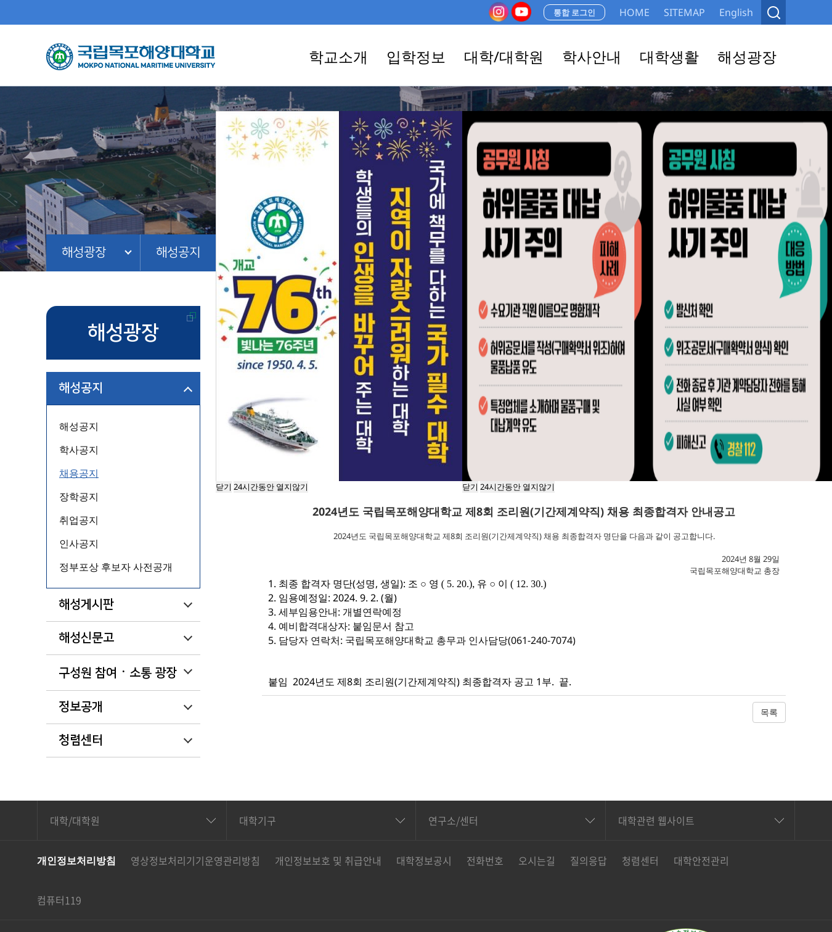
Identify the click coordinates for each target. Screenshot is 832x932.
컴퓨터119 (59, 900)
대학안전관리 (701, 860)
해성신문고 (86, 638)
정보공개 (81, 707)
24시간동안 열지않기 (517, 486)
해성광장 (84, 252)
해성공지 (178, 252)
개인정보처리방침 (76, 860)
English (736, 12)
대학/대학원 (75, 820)
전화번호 (485, 860)
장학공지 (79, 496)
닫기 (470, 486)
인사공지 (79, 543)
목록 (769, 712)
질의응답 (588, 860)
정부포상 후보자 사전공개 (116, 567)
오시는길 (536, 860)
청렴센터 (81, 740)
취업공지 (79, 520)
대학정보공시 (424, 860)
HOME (634, 12)
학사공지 (79, 449)
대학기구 (257, 820)
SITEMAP (684, 12)
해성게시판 (86, 604)
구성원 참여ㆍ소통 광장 (118, 673)
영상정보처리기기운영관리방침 (195, 860)
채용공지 (79, 473)
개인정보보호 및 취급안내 (328, 860)
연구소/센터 (453, 820)
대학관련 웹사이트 (656, 820)
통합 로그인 (574, 12)
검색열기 (773, 12)
